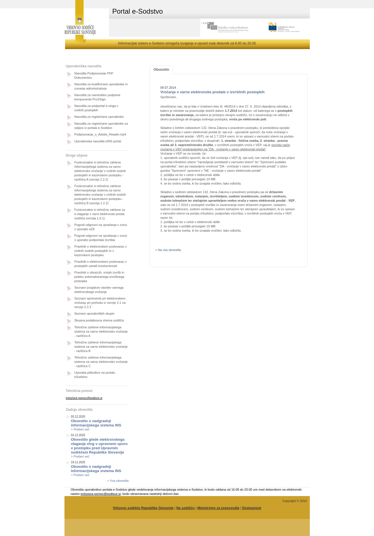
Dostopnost (251, 508)
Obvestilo (161, 70)
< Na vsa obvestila (168, 250)
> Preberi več (80, 429)
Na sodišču (185, 508)
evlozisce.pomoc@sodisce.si (84, 398)
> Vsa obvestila (118, 480)
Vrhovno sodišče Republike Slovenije (143, 508)
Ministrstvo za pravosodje (218, 508)
